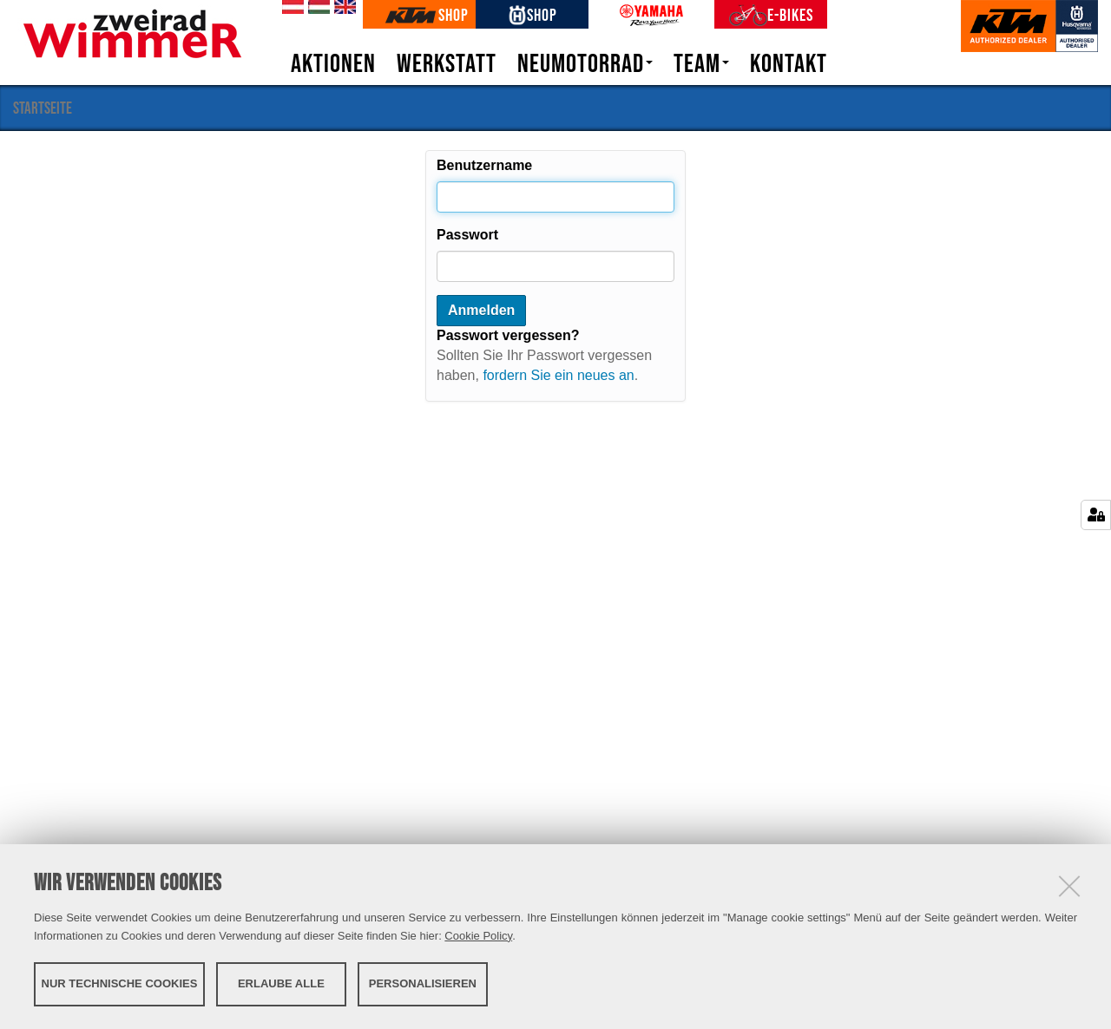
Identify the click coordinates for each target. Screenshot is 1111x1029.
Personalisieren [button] (423, 983)
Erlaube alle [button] (281, 983)
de (290, 8)
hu (316, 8)
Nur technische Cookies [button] (120, 983)
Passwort (467, 234)
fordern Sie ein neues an (558, 375)
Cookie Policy (478, 935)
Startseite (42, 107)
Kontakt (788, 63)
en (342, 8)
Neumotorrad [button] (585, 63)
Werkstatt (446, 63)
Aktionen (333, 63)
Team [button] (701, 63)
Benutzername (484, 165)
